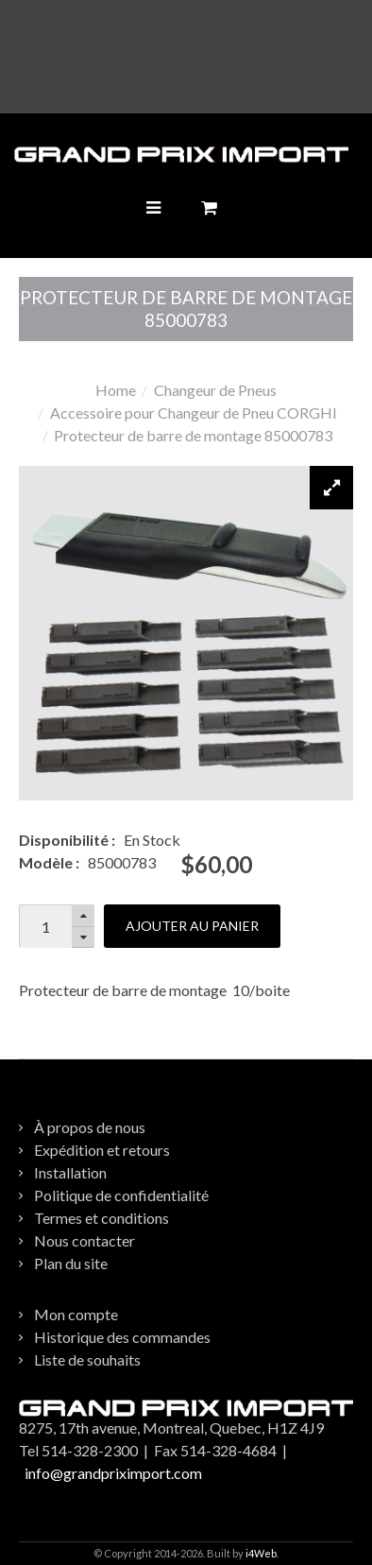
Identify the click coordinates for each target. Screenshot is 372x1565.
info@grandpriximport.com (113, 1473)
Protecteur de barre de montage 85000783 (193, 435)
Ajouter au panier (192, 926)
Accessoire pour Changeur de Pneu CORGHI (193, 412)
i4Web (261, 1553)
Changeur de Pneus (215, 390)
